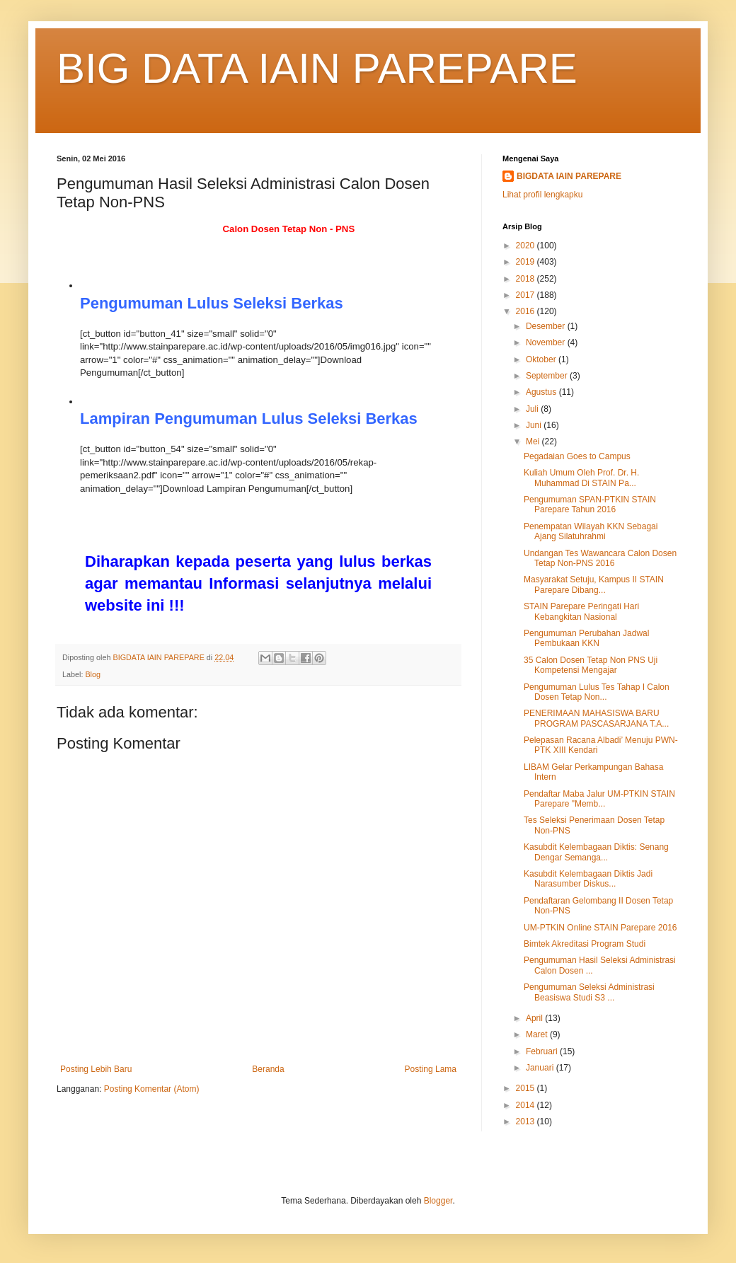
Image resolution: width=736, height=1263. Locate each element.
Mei (534, 441)
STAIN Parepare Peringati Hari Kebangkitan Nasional (581, 611)
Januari (541, 1068)
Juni (535, 425)
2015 (526, 1088)
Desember (547, 326)
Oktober (542, 359)
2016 (526, 311)
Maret (538, 1034)
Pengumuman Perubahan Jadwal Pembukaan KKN (586, 638)
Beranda (268, 1069)
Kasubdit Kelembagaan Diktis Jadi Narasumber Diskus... (588, 879)
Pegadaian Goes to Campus (577, 456)
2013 (526, 1121)
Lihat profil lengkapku (542, 195)
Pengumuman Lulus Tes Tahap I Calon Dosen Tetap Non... (596, 692)
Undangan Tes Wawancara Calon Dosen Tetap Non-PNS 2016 (600, 558)
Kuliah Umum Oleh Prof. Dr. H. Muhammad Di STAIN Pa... (581, 478)
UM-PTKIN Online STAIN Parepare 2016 (600, 928)
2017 (526, 295)
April (535, 1018)
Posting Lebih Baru (96, 1069)
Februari (543, 1051)
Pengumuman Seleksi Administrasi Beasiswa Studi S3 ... (589, 992)
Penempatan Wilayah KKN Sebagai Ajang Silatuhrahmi (590, 531)
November (547, 342)
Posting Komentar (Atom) (152, 1089)
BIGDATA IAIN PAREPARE (569, 176)
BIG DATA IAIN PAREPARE (317, 68)
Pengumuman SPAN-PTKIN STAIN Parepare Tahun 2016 (590, 504)
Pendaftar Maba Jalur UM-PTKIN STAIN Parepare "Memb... (599, 799)
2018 (526, 279)
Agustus (542, 392)
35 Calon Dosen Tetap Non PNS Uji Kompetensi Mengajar (590, 665)
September (548, 376)
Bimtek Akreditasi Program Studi (584, 944)
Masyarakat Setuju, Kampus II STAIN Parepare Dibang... (594, 584)
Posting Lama (430, 1069)
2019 (526, 262)
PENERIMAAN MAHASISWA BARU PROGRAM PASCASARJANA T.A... (596, 718)
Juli (533, 409)
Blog (92, 674)
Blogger (438, 1201)
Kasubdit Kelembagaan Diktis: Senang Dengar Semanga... (596, 852)
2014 (526, 1105)
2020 (526, 245)
